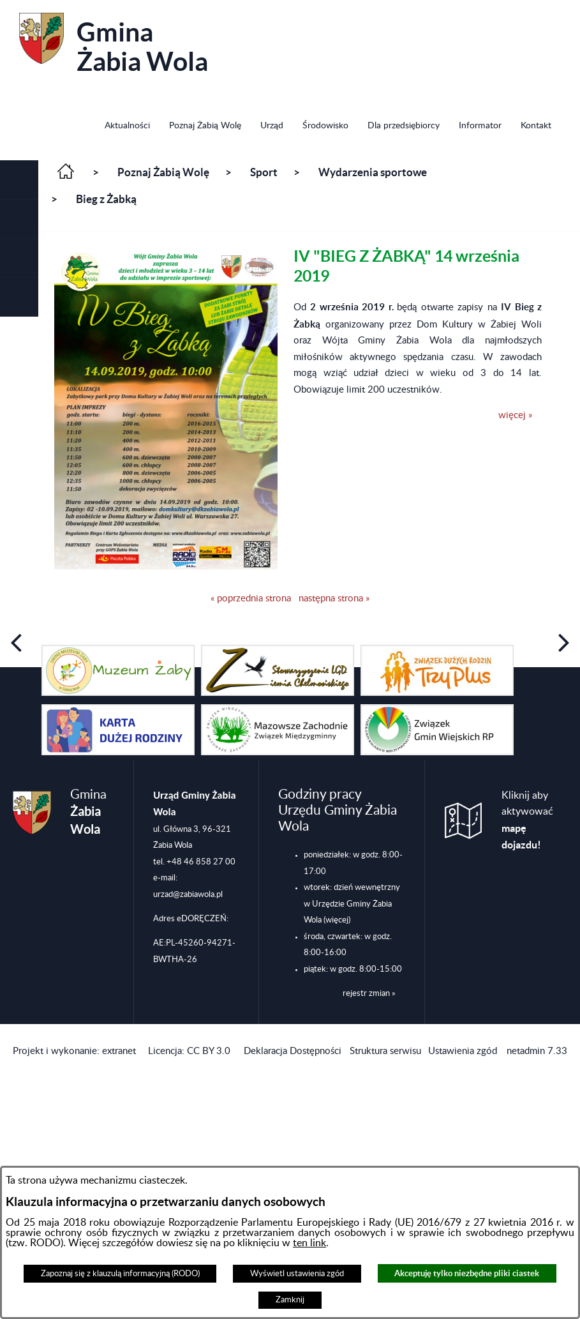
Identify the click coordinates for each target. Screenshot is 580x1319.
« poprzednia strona (251, 598)
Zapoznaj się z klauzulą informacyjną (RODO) (120, 1273)
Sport (264, 172)
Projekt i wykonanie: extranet (74, 1051)
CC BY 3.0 (208, 1051)
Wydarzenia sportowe (372, 172)
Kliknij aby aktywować (527, 820)
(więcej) (336, 920)
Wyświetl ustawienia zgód (297, 1273)
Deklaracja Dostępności (292, 1051)
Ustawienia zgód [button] (462, 1051)
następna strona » (334, 598)
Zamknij (290, 1299)
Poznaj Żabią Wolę (163, 172)
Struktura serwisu (385, 1051)
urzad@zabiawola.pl (188, 894)
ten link (309, 1243)
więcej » (515, 415)
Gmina (113, 44)
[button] (19, 180)
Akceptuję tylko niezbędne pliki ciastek (466, 1273)
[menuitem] (127, 126)
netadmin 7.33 (537, 1051)
